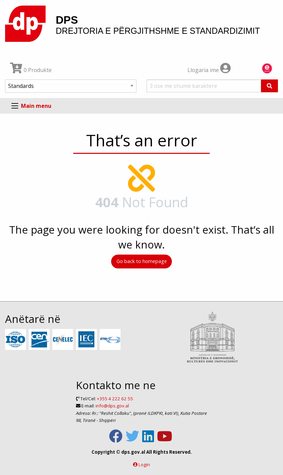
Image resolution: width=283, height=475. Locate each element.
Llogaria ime (209, 70)
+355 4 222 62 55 (115, 399)
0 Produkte (31, 70)
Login (144, 464)
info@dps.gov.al (112, 406)
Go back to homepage (142, 261)
